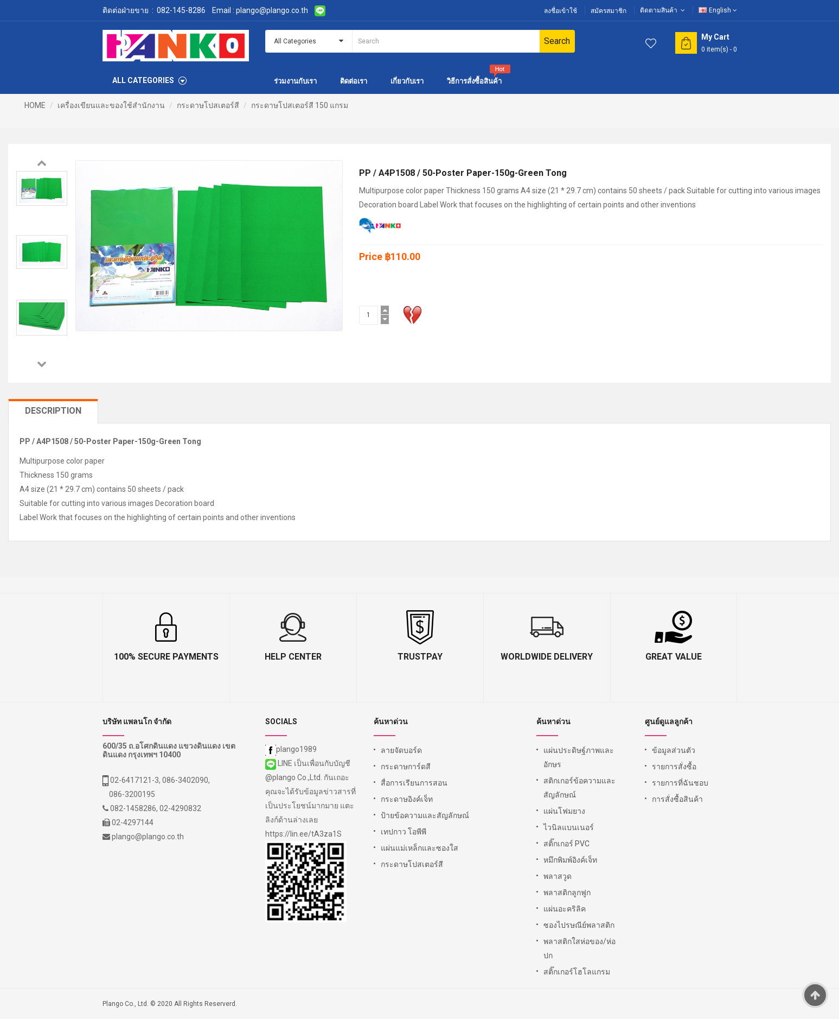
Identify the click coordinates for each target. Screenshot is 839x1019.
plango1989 (291, 749)
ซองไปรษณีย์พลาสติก (578, 925)
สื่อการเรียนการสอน (414, 783)
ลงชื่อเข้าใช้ (560, 11)
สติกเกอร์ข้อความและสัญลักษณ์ (579, 787)
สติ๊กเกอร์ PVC (566, 843)
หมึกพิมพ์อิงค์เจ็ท (570, 860)
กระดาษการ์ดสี (406, 766)
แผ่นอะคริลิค (564, 908)
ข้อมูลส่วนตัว (673, 750)
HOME (35, 105)
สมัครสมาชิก (608, 11)
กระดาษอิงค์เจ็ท (407, 799)
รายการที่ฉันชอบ (680, 783)
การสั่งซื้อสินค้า (677, 799)
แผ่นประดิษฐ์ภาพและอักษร (578, 757)
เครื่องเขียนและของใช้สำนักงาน (111, 105)
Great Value (673, 656)
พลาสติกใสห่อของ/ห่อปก (579, 948)
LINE (279, 763)
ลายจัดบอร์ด (401, 750)
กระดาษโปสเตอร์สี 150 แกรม (299, 105)
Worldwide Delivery (547, 656)
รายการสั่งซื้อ (674, 766)
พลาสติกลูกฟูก (567, 892)
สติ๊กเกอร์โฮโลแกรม (576, 971)
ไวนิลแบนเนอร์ (568, 827)
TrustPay (420, 656)
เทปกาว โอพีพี (403, 831)
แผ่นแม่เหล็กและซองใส (419, 848)
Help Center (293, 656)
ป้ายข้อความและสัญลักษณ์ (425, 815)
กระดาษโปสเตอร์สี (208, 105)
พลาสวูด (557, 876)
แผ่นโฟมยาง (564, 811)
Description (53, 411)
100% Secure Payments (166, 656)
